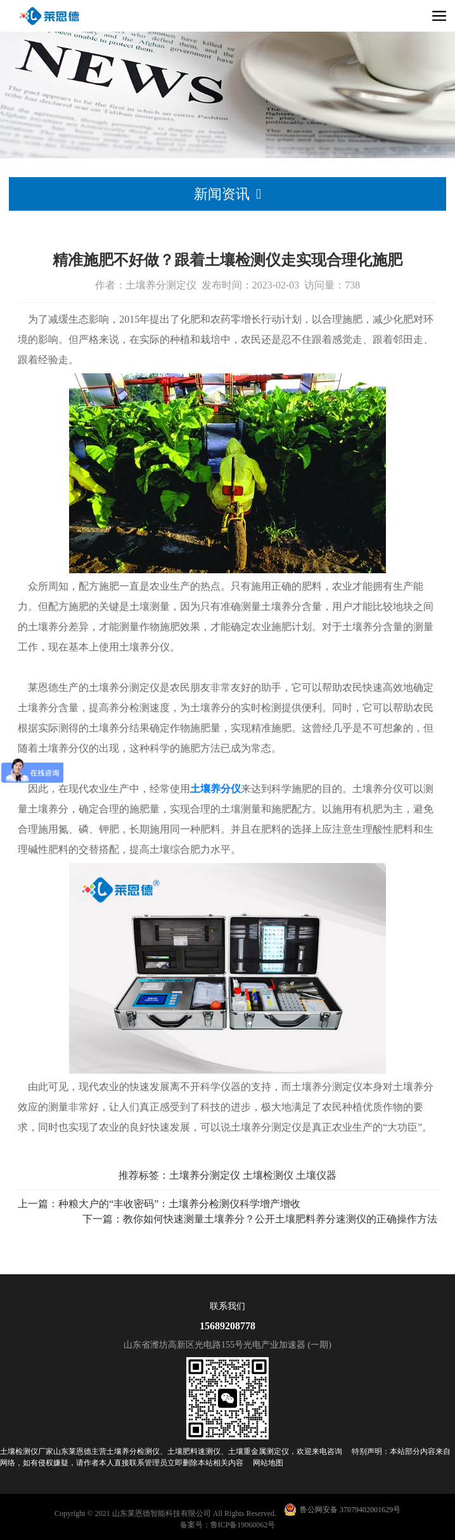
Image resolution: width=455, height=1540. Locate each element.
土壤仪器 (316, 1175)
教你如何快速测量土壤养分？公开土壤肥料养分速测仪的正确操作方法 (280, 1219)
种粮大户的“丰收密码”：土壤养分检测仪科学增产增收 (179, 1203)
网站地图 (268, 1462)
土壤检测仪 (268, 1175)
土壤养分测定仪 (204, 1175)
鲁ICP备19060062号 (243, 1524)
